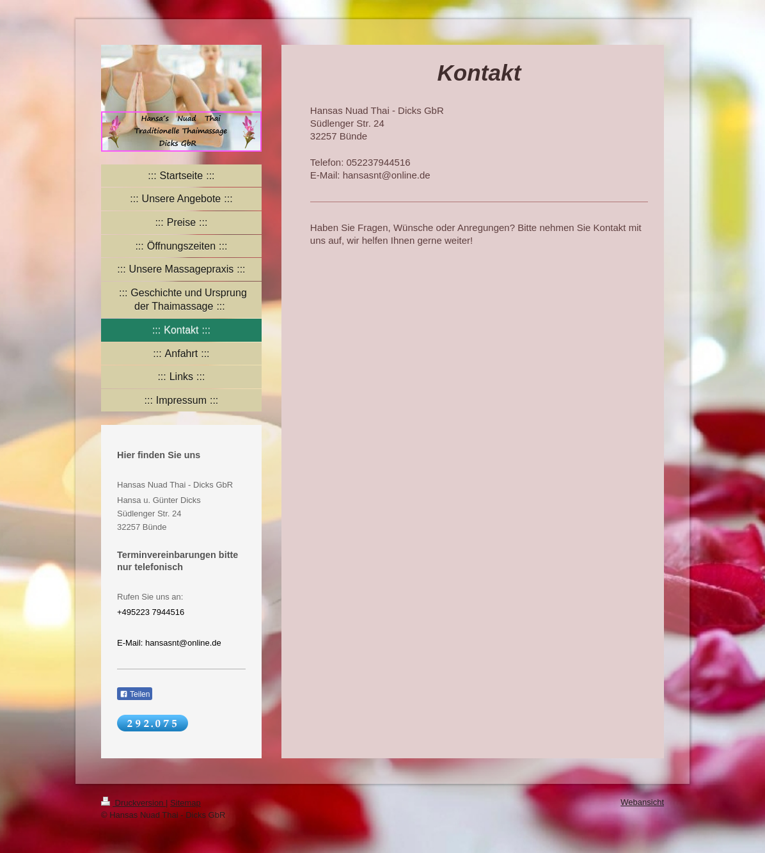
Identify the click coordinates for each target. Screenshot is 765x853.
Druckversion (133, 803)
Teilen (135, 694)
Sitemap (185, 803)
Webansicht (642, 802)
